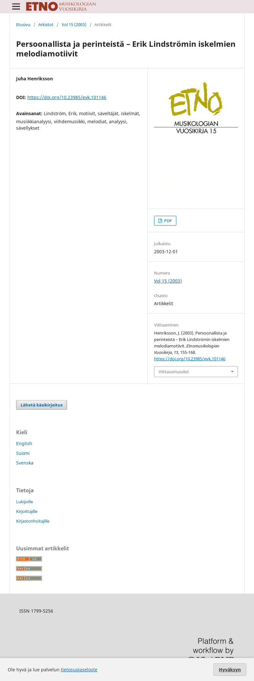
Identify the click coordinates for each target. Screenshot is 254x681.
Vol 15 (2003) (74, 24)
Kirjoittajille (26, 511)
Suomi (23, 453)
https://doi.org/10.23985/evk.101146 (66, 97)
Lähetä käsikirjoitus (42, 405)
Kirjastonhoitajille (32, 521)
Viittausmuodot (174, 372)
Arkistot (46, 24)
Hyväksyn (230, 669)
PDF (167, 221)
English (24, 443)
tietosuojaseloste (79, 669)
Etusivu (23, 24)
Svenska (25, 463)
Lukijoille (24, 502)
